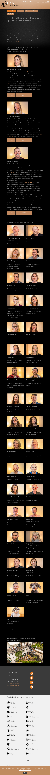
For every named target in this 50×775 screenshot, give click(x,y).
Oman (29, 72)
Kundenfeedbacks (31, 11)
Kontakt (24, 95)
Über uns (20, 11)
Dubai (8, 83)
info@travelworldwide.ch (13, 683)
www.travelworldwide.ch (13, 685)
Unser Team (11, 11)
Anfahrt (10, 13)
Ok (25, 773)
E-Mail (11, 95)
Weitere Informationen (25, 770)
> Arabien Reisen (17, 42)
